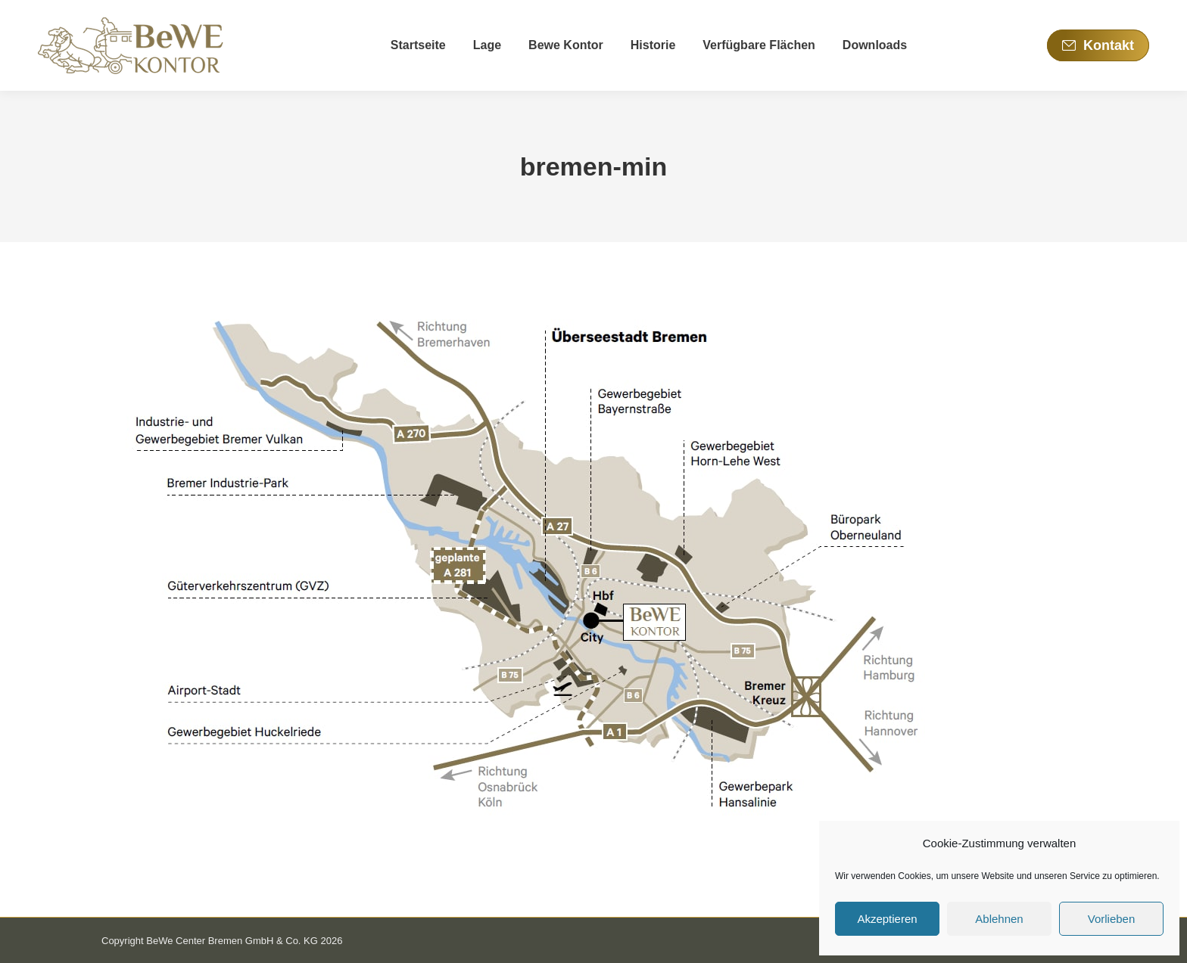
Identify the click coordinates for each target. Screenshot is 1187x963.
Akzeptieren (887, 918)
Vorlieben (1112, 918)
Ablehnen (999, 918)
